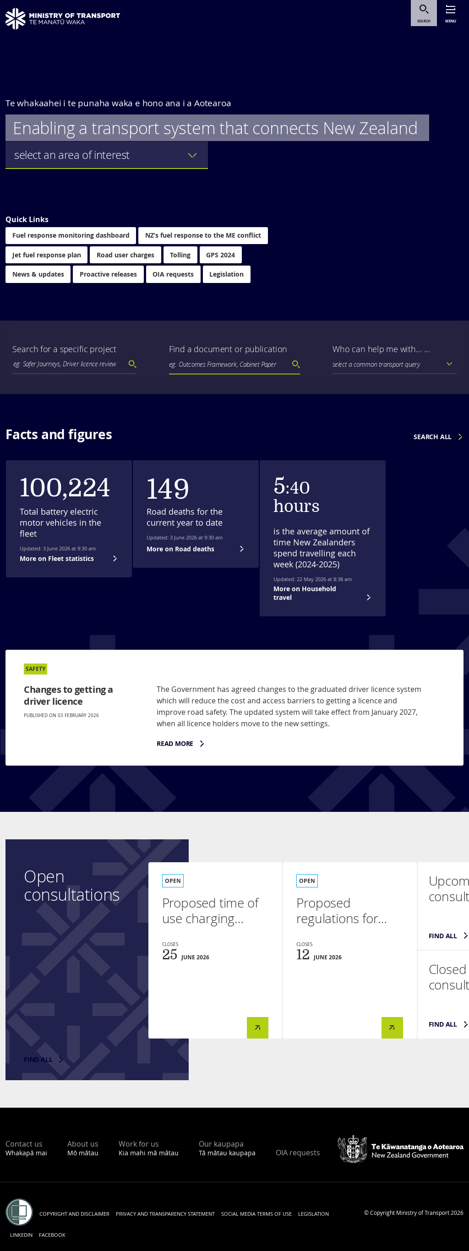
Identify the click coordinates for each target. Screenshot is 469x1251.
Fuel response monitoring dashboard (71, 235)
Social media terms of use (256, 1213)
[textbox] (79, 363)
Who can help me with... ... (381, 348)
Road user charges (126, 255)
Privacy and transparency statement (165, 1213)
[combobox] (74, 364)
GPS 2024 (221, 255)
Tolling (181, 255)
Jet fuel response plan (46, 255)
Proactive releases (108, 275)
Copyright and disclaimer (74, 1213)
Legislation (228, 275)
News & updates (38, 275)
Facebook (52, 1234)
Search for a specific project (64, 348)
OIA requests (174, 275)
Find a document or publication (228, 348)
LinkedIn (21, 1234)
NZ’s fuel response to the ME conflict (204, 235)
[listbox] (106, 155)
